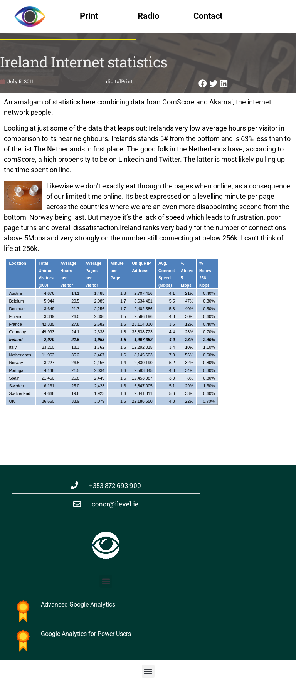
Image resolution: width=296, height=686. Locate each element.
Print (89, 16)
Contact (207, 16)
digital (113, 81)
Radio (148, 16)
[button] (202, 83)
